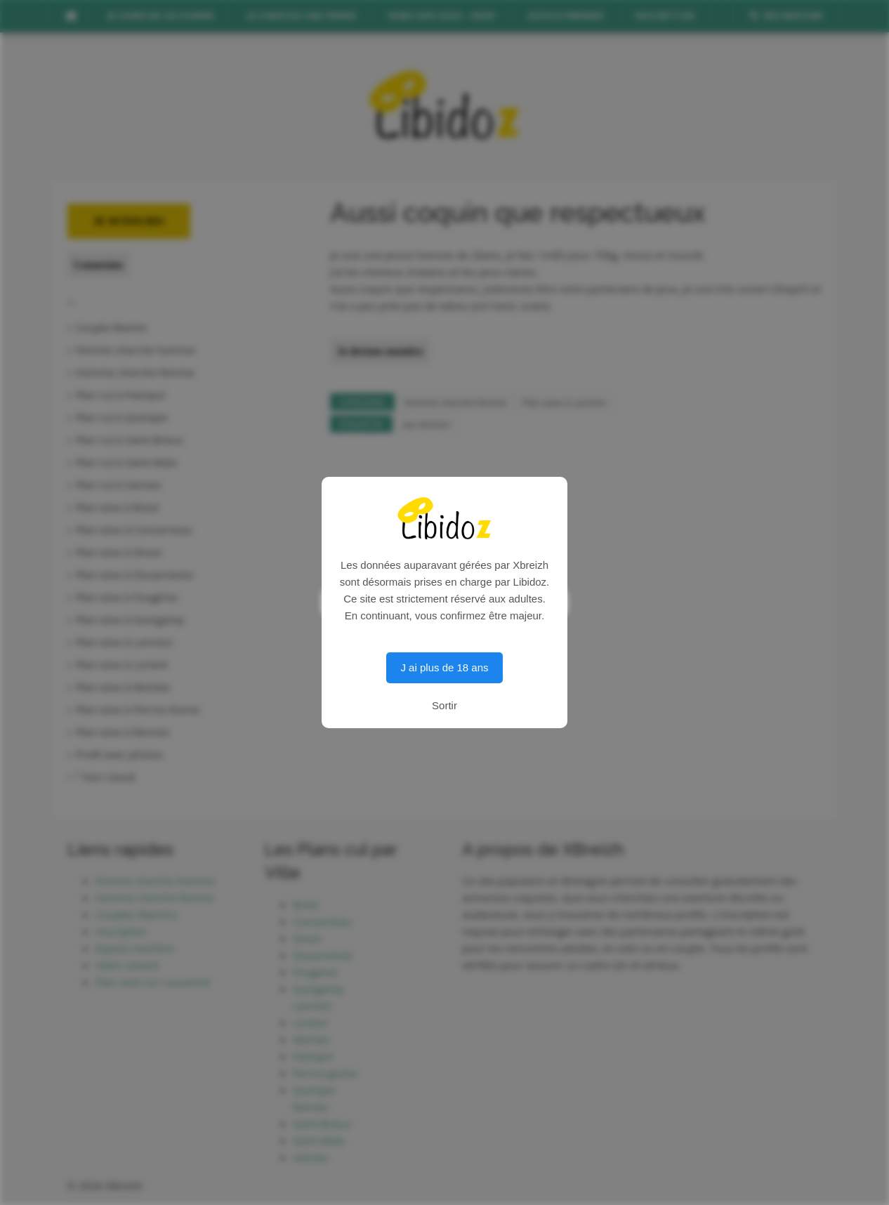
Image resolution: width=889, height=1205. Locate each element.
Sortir (444, 705)
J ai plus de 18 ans (444, 667)
